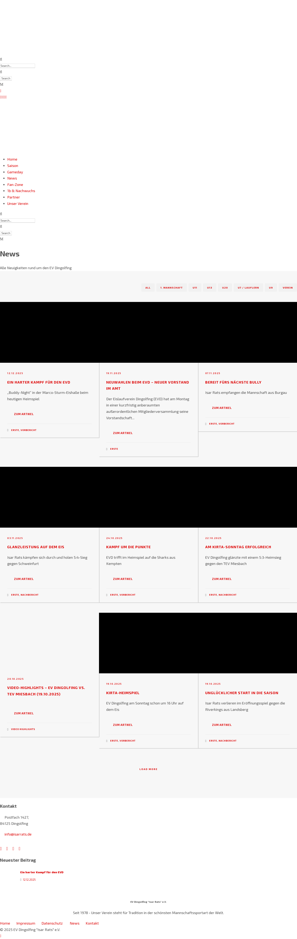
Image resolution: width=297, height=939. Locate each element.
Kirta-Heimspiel (123, 692)
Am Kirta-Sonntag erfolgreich (238, 547)
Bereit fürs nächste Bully (233, 382)
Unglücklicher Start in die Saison (241, 692)
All (148, 287)
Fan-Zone (15, 184)
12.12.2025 (15, 373)
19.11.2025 (113, 373)
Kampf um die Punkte (128, 547)
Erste (15, 430)
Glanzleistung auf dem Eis (35, 547)
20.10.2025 (15, 678)
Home (12, 159)
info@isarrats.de (18, 834)
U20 (225, 287)
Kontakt (92, 923)
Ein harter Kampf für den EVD (38, 382)
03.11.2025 (15, 537)
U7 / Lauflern (248, 287)
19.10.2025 (114, 683)
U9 (271, 287)
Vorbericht (29, 430)
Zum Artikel (24, 414)
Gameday (15, 172)
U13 (209, 287)
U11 (195, 287)
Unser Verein (17, 203)
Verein (288, 287)
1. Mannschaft (171, 287)
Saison (12, 165)
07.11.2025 (212, 373)
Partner (13, 197)
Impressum (25, 923)
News (12, 178)
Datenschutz (52, 923)
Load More (148, 769)
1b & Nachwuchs (21, 190)
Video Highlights (23, 729)
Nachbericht (30, 594)
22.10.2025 (213, 537)
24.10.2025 (114, 537)
